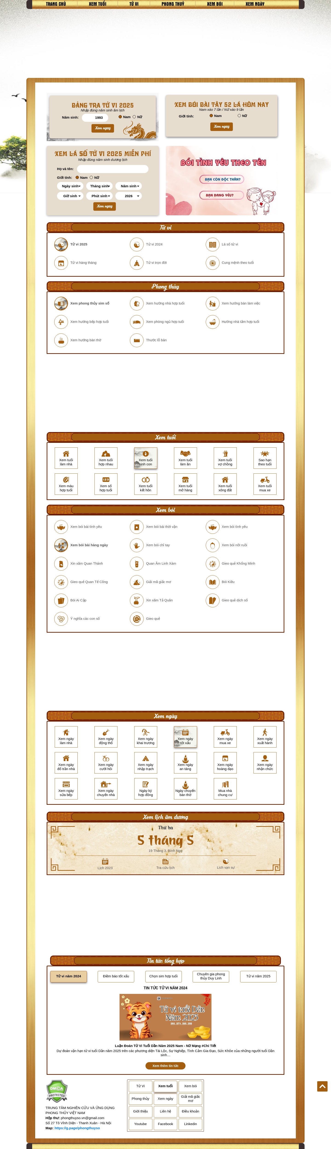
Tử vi (134, 3)
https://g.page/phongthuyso (77, 1128)
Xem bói (215, 3)
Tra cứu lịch (165, 864)
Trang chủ (56, 3)
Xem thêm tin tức (165, 1066)
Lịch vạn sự (226, 863)
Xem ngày (255, 3)
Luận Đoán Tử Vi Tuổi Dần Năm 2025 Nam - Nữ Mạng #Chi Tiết (165, 1046)
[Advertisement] (165, 43)
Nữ (137, 117)
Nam (125, 117)
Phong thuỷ (173, 3)
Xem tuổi (97, 3)
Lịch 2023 (105, 864)
